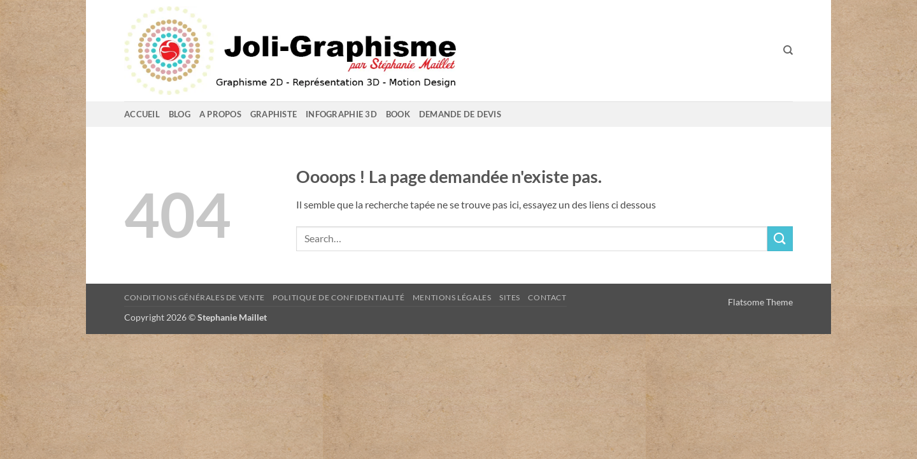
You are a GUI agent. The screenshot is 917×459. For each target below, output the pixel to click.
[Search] (788, 50)
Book (398, 114)
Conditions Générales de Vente (194, 297)
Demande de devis (460, 114)
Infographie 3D (341, 114)
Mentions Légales (452, 297)
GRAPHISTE (273, 114)
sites (509, 297)
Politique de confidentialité (338, 297)
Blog (179, 114)
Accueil (142, 114)
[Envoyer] (780, 238)
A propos (220, 114)
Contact (547, 297)
